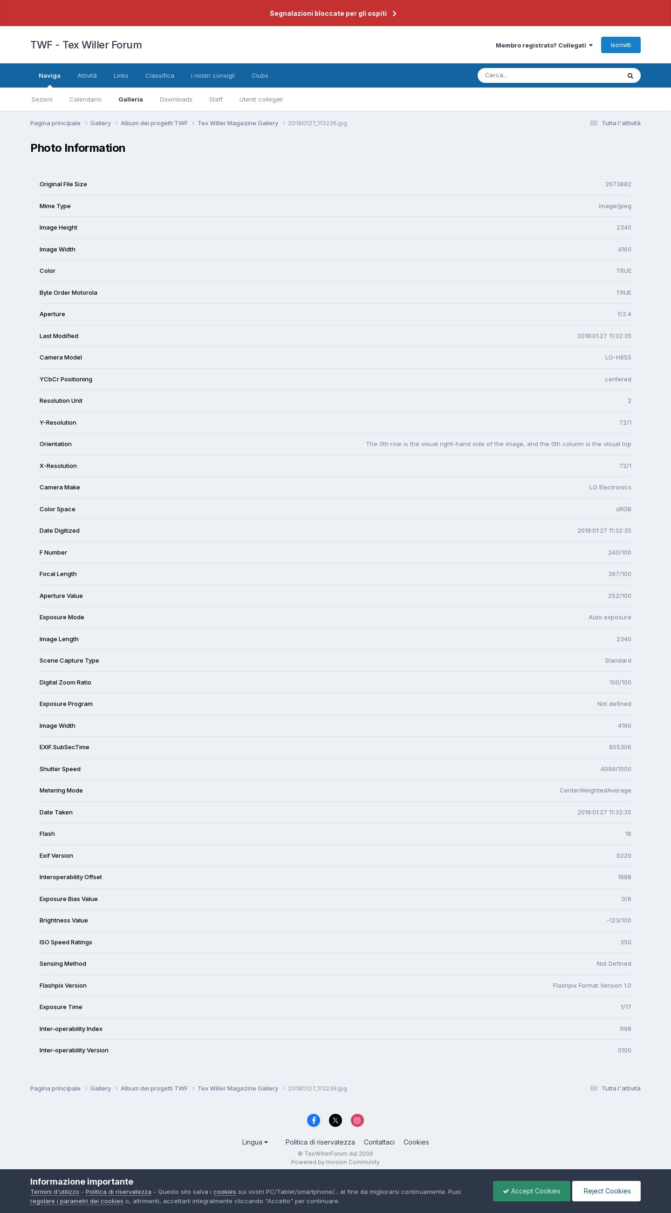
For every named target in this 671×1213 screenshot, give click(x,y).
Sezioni (42, 99)
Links (121, 75)
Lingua (255, 1142)
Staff (216, 99)
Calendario (85, 99)
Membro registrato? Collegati (544, 45)
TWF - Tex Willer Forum (86, 45)
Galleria (130, 99)
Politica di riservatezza (320, 1142)
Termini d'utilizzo (54, 1191)
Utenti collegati (261, 99)
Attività (87, 75)
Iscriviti (621, 44)
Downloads (176, 99)
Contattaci (379, 1142)
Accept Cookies (532, 1191)
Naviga (50, 80)
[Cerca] (527, 75)
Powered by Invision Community (335, 1162)
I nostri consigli (213, 75)
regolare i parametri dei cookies (76, 1201)
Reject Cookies (606, 1191)
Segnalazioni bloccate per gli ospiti (328, 13)
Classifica (159, 75)
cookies (224, 1191)
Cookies (416, 1142)
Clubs (260, 75)
